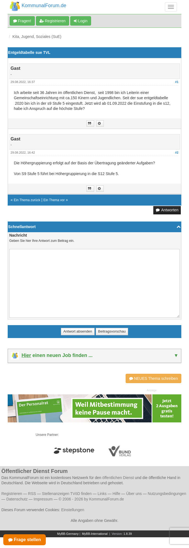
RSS (32, 493)
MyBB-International (95, 533)
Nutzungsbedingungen (167, 493)
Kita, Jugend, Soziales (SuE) (36, 36)
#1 (176, 82)
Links (102, 493)
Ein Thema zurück (27, 200)
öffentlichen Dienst (118, 477)
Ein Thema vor (54, 200)
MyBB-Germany (67, 533)
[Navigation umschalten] (171, 7)
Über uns (134, 493)
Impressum (43, 499)
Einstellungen (72, 510)
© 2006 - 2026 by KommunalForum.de (91, 499)
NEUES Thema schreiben (153, 378)
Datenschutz (17, 499)
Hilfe (116, 493)
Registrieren (53, 21)
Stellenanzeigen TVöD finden (67, 493)
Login (81, 21)
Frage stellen (24, 539)
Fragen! (22, 21)
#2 (176, 152)
